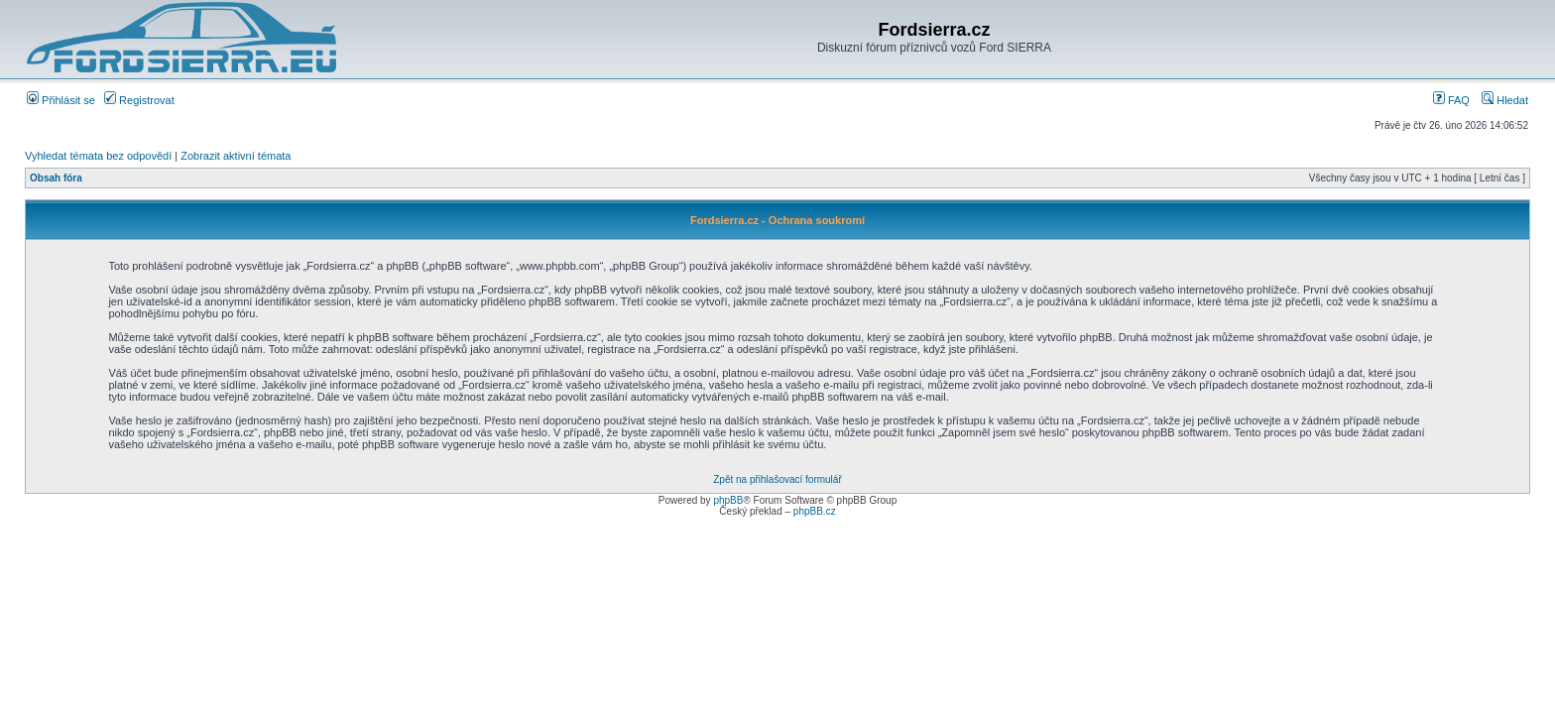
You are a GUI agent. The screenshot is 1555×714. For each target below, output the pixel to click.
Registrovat (139, 100)
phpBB (728, 500)
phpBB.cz (814, 511)
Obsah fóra (56, 178)
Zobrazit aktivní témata (235, 156)
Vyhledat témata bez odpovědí (98, 156)
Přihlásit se (61, 100)
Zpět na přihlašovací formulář (777, 479)
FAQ (1451, 100)
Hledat (1505, 100)
